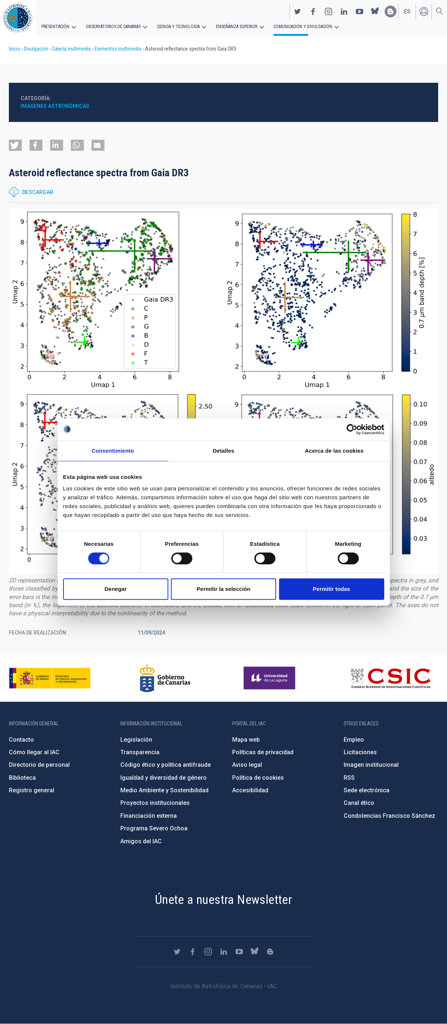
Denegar (115, 589)
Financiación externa (148, 815)
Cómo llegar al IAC (34, 752)
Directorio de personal (39, 764)
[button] (15, 145)
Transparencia (139, 752)
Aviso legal (247, 764)
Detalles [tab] (223, 451)
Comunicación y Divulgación (303, 26)
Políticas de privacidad (262, 752)
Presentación (55, 26)
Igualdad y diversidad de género (163, 777)
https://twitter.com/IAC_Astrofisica (297, 11)
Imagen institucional (371, 764)
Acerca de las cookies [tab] (334, 451)
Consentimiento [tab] (113, 451)
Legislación (136, 739)
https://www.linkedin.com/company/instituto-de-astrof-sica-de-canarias (344, 11)
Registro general (31, 790)
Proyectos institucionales (155, 802)
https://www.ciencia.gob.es (50, 678)
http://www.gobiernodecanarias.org (165, 678)
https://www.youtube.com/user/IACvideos (359, 11)
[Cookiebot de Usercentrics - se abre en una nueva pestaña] (352, 429)
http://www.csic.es (390, 678)
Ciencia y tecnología (178, 26)
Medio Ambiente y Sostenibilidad (164, 790)
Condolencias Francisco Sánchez (389, 815)
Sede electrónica (366, 790)
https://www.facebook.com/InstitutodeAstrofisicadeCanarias (313, 11)
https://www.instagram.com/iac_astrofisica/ (328, 11)
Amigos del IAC (141, 841)
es (407, 11)
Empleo (354, 739)
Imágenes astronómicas (55, 106)
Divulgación (36, 49)
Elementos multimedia (117, 49)
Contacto (21, 739)
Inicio (14, 49)
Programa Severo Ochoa (154, 828)
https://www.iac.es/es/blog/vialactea (390, 11)
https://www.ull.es (270, 678)
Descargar (38, 192)
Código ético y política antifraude (165, 764)
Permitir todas (331, 589)
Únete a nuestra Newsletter (223, 899)
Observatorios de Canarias (113, 26)
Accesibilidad (250, 790)
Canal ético (359, 802)
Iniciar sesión (423, 11)
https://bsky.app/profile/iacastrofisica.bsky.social (375, 11)
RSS (349, 777)
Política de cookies (258, 777)
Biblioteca (22, 777)
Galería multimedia (71, 49)
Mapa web (246, 739)
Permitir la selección (224, 589)
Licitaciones (360, 752)
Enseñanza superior (236, 26)
